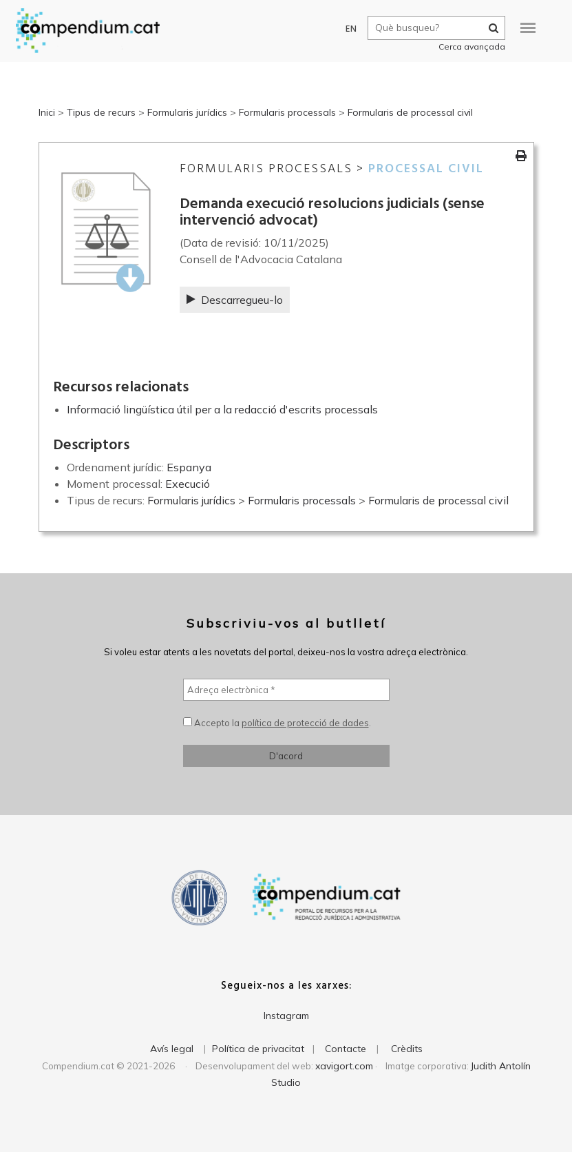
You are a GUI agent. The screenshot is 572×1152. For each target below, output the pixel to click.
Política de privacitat (258, 1048)
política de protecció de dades (305, 722)
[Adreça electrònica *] (286, 690)
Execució (187, 484)
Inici (47, 112)
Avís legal (171, 1048)
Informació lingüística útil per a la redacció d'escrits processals (222, 409)
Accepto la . (277, 722)
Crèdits (407, 1048)
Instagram (286, 1015)
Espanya (189, 467)
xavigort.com (344, 1066)
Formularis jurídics (187, 112)
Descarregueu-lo (235, 300)
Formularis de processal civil (410, 112)
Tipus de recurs (101, 112)
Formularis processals (287, 112)
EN (346, 29)
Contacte (345, 1048)
